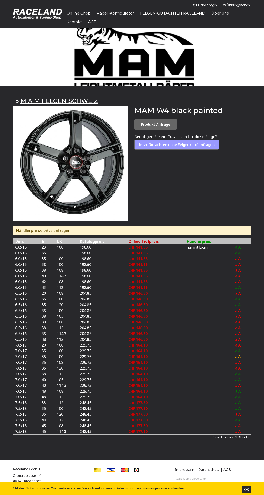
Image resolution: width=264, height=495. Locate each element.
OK (246, 489)
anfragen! (62, 230)
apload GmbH (199, 478)
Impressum (184, 469)
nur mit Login (197, 247)
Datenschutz (209, 469)
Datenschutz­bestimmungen (137, 488)
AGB (227, 469)
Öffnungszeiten (236, 5)
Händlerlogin (205, 5)
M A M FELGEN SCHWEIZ (59, 101)
